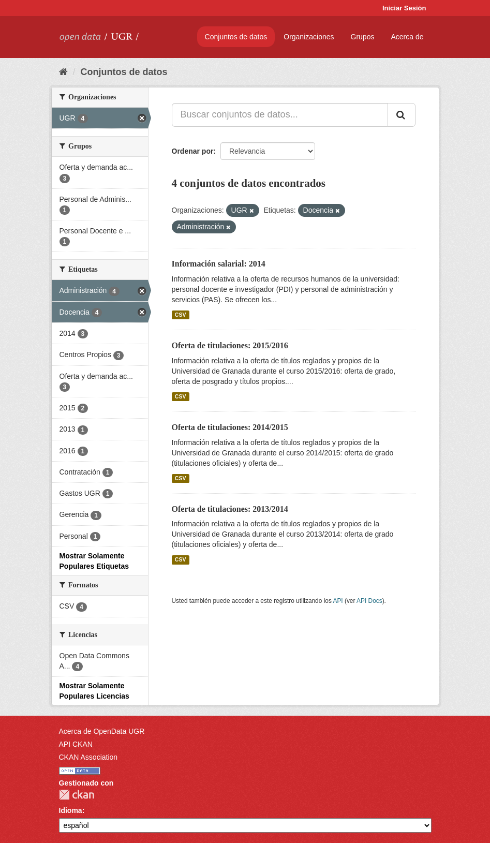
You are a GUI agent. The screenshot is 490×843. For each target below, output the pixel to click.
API (338, 600)
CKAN (76, 794)
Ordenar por (193, 151)
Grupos (363, 37)
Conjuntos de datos (236, 37)
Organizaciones (309, 37)
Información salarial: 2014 (218, 263)
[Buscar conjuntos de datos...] (280, 115)
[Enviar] (401, 115)
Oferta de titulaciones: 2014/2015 (230, 427)
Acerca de (407, 37)
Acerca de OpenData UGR (102, 731)
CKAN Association (88, 757)
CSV (180, 315)
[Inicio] (63, 72)
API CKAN (76, 744)
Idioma (70, 810)
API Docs (369, 600)
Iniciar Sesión (404, 8)
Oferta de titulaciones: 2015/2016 (230, 345)
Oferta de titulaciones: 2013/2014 (230, 509)
